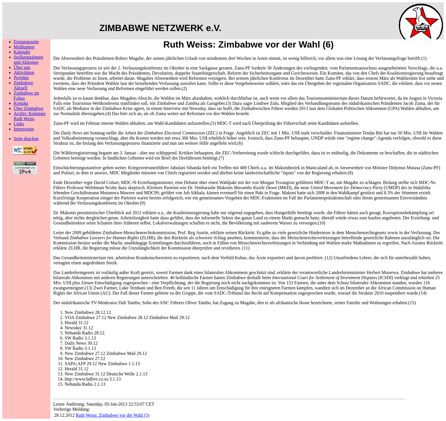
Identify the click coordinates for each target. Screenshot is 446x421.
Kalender (22, 52)
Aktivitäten (24, 72)
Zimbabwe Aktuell (23, 85)
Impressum (24, 128)
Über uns (22, 67)
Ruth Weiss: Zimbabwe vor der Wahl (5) (112, 415)
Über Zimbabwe (28, 108)
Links (19, 123)
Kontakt (21, 103)
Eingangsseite (26, 41)
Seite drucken (26, 138)
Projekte (21, 77)
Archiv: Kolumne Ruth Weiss (30, 116)
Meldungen (24, 46)
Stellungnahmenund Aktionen (28, 60)
